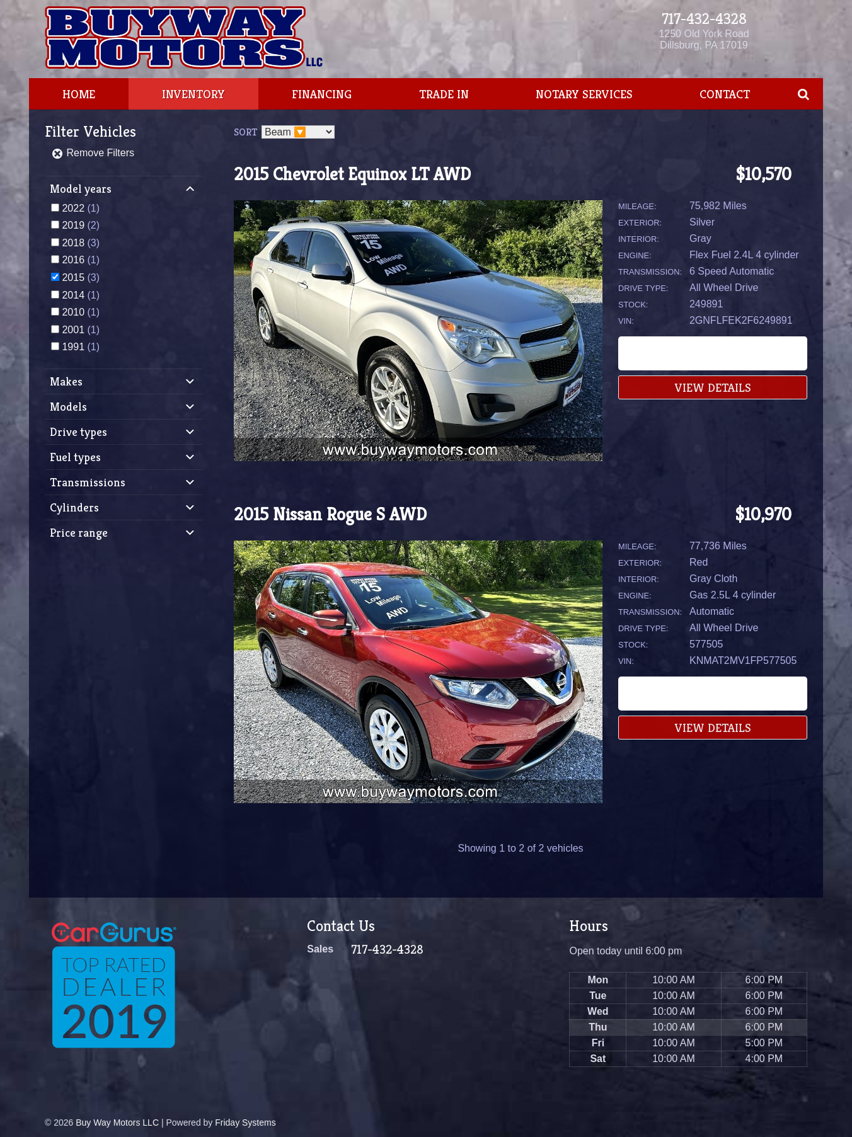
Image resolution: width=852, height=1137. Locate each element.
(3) (81, 242)
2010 (73, 312)
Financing (322, 93)
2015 (73, 277)
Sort (245, 132)
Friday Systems (245, 1122)
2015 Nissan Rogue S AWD (330, 514)
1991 (73, 346)
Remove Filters (92, 152)
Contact (724, 93)
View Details (713, 387)
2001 (73, 329)
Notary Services (584, 93)
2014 (73, 295)
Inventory (193, 93)
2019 (73, 225)
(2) (81, 225)
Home (78, 93)
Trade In (444, 93)
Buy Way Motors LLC (117, 1122)
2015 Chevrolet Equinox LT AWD (352, 174)
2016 (73, 259)
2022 (73, 208)
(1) (81, 208)
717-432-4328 (704, 18)
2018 (73, 242)
